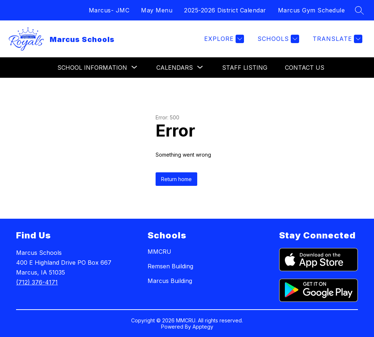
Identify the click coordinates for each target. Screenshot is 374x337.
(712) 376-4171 (37, 282)
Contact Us (304, 67)
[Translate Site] (336, 38)
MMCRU (159, 251)
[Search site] (359, 10)
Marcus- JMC (109, 10)
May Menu (156, 10)
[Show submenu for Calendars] (174, 67)
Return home (176, 179)
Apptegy (202, 326)
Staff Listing (244, 67)
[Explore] (223, 38)
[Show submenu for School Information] (92, 67)
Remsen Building (170, 266)
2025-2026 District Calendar (225, 10)
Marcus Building (170, 280)
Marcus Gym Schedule (311, 10)
